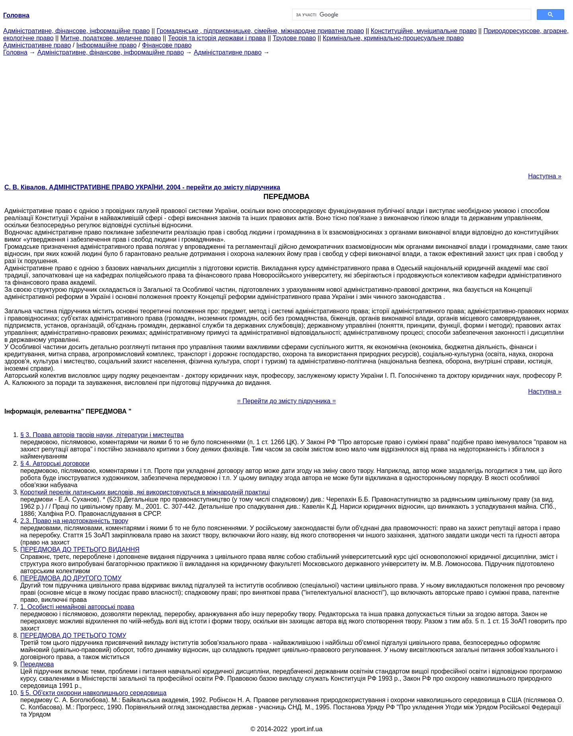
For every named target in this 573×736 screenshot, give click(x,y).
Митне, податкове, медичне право (110, 38)
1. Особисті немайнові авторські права (77, 606)
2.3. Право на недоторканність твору (74, 520)
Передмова (37, 664)
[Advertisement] (286, 112)
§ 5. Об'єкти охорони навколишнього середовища (93, 692)
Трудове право (294, 38)
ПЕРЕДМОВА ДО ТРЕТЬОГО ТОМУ (73, 635)
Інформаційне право (106, 45)
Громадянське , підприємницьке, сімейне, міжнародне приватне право (260, 30)
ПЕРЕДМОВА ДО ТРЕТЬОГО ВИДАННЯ (80, 549)
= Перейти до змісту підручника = (286, 401)
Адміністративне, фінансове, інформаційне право (76, 30)
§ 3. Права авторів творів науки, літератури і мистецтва (102, 434)
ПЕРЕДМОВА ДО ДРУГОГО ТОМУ (70, 578)
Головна (15, 52)
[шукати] (411, 14)
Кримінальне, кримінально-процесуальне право (393, 38)
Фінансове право (167, 45)
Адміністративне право (37, 45)
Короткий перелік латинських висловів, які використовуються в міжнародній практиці (145, 492)
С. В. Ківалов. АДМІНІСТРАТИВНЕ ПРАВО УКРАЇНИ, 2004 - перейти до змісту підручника (142, 187)
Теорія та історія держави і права (217, 38)
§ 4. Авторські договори (55, 463)
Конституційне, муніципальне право (424, 30)
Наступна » (544, 176)
